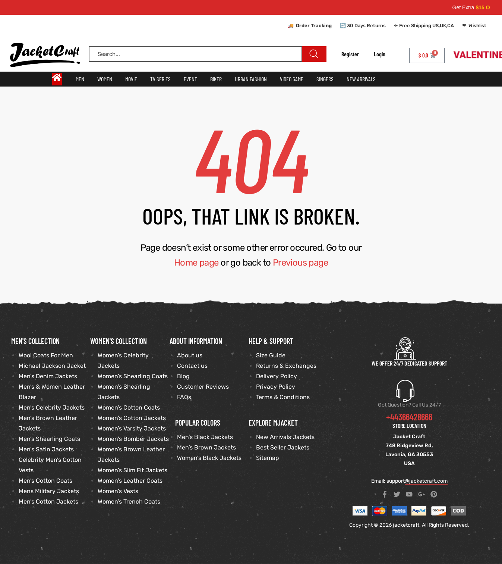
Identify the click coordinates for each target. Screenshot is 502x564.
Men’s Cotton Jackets (48, 501)
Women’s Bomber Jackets (133, 438)
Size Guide (270, 355)
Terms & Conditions (283, 397)
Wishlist (477, 25)
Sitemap (267, 457)
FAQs (184, 397)
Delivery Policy (276, 376)
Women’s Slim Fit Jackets (132, 470)
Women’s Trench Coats (129, 501)
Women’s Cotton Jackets (132, 418)
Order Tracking (314, 25)
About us (189, 355)
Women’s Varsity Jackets (132, 428)
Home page (196, 262)
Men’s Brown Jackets (206, 447)
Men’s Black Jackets (205, 437)
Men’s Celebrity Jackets (52, 407)
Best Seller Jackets (282, 447)
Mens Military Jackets (49, 491)
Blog (183, 376)
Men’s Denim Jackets (48, 376)
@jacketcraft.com (426, 481)
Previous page (300, 262)
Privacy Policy (275, 386)
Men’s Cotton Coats (45, 480)
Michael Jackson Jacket (52, 365)
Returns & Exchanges (286, 365)
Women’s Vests (118, 491)
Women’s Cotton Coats (129, 407)
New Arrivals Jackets (285, 437)
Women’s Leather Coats (130, 480)
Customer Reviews (203, 386)
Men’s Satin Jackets (46, 449)
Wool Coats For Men (46, 355)
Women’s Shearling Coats (133, 376)
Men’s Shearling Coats (49, 438)
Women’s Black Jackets (209, 457)
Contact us (192, 365)
